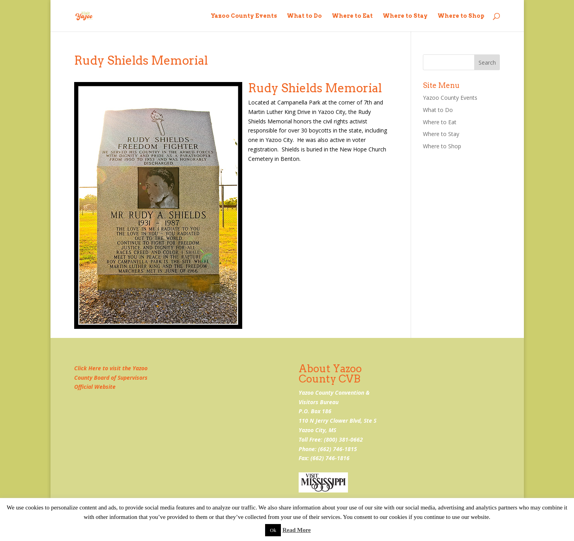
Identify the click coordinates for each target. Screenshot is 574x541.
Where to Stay (405, 16)
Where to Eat (352, 16)
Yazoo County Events (244, 16)
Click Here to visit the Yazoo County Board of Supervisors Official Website (111, 377)
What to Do (304, 16)
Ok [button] (273, 530)
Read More (296, 530)
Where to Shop (461, 16)
